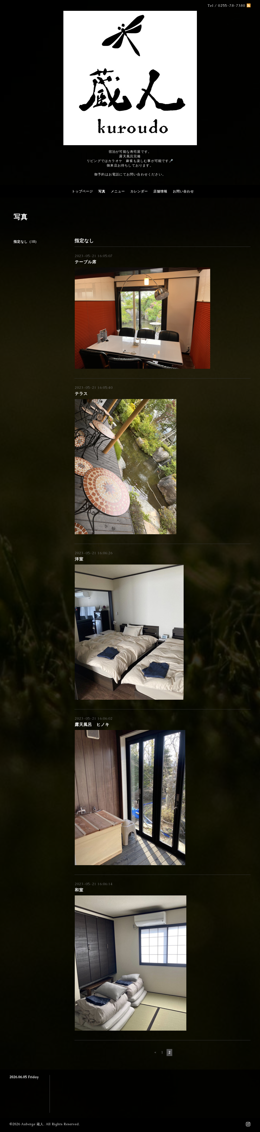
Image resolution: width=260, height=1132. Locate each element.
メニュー (118, 191)
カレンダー (139, 191)
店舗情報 (160, 191)
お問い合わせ (183, 191)
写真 (101, 191)
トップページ (82, 191)
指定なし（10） (26, 242)
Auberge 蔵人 (32, 1124)
